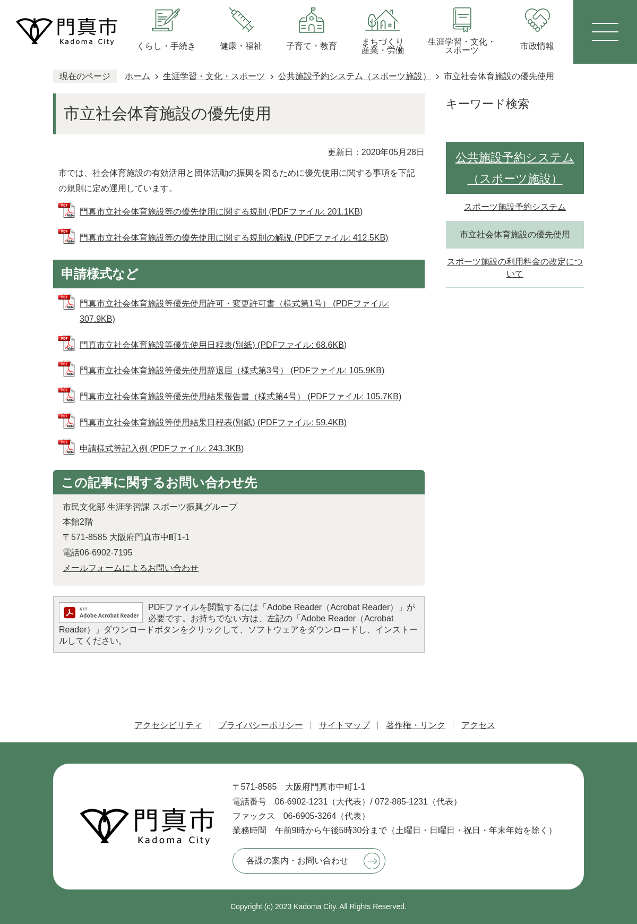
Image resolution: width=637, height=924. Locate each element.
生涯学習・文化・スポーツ (214, 76)
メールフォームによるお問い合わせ (131, 567)
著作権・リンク (415, 725)
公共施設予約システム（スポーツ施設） (354, 76)
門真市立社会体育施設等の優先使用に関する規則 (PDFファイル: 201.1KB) (221, 211)
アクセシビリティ (168, 725)
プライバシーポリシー (260, 725)
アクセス (478, 725)
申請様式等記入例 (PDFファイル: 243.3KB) (162, 448)
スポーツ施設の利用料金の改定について (515, 267)
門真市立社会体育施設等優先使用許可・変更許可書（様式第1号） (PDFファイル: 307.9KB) (234, 311)
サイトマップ (344, 725)
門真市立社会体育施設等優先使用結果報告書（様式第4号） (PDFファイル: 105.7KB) (240, 396)
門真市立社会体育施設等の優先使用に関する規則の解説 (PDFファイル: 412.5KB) (234, 237)
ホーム (137, 76)
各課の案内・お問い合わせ (297, 860)
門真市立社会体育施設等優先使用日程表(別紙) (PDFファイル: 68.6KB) (213, 344)
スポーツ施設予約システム (515, 206)
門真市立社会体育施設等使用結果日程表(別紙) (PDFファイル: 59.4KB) (213, 422)
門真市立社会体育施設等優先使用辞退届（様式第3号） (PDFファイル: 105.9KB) (232, 370)
